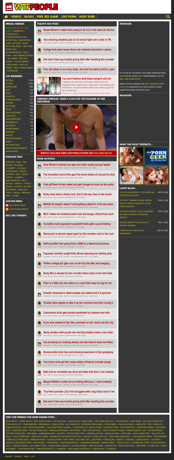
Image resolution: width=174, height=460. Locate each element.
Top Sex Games (21, 61)
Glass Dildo (74, 421)
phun (8, 109)
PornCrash (44, 424)
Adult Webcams (21, 436)
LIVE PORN (69, 16)
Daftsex (87, 436)
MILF (24, 180)
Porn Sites (141, 424)
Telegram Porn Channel (59, 427)
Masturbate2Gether (23, 55)
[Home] (6, 17)
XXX (144, 430)
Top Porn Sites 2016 (104, 421)
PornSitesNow (133, 430)
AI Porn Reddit (155, 430)
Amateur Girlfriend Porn (18, 442)
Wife (8, 195)
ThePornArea (160, 436)
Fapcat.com (11, 40)
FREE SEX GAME (47, 16)
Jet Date (17, 43)
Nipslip (9, 183)
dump (8, 141)
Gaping (9, 177)
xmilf (8, 93)
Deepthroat (12, 171)
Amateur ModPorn (58, 430)
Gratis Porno (108, 442)
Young (15, 195)
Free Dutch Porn (39, 436)
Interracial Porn (140, 442)
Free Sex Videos (20, 445)
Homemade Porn (47, 433)
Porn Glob (108, 439)
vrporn (9, 103)
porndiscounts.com (16, 37)
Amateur (10, 162)
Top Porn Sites (127, 427)
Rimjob (9, 186)
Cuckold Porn (54, 439)
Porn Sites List (100, 436)
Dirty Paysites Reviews (34, 427)
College (21, 168)
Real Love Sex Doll (92, 430)
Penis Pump (87, 421)
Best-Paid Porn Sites (120, 436)
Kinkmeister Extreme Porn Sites (65, 436)
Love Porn (96, 439)
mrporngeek (12, 151)
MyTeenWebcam (13, 52)
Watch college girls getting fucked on (76, 153)
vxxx (8, 90)
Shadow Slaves (13, 427)
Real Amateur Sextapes (79, 448)
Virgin (16, 192)
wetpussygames (13, 138)
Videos (16, 16)
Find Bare (32, 433)
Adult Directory (141, 433)
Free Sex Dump (96, 445)
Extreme (10, 174)
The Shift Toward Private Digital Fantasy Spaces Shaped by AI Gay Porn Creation (136, 203)
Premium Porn (38, 439)
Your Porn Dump (26, 448)
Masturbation (13, 180)
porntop (10, 96)
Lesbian (18, 177)
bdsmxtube (11, 86)
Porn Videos (98, 448)
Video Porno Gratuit (59, 445)
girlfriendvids (13, 119)
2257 (33, 456)
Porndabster (30, 424)
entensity (10, 125)
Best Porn (136, 421)
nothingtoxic (13, 145)
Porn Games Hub (14, 28)
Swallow (22, 189)
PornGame (12, 70)
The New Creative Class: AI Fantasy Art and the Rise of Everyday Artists (136, 214)
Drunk (23, 171)
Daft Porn (68, 439)
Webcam (26, 192)
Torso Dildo (25, 421)
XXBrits (119, 439)
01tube (9, 83)
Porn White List (13, 424)
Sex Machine (60, 421)
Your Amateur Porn (142, 436)
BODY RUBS (87, 16)
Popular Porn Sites (152, 421)
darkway (10, 132)
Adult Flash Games (23, 67)
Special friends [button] (15, 23)
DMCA (26, 456)
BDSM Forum (143, 439)
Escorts (61, 433)
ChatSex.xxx (11, 34)
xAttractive (111, 445)
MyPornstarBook (69, 442)
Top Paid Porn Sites (15, 433)
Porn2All (130, 439)
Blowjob (18, 165)
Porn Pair (126, 433)
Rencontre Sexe (126, 445)
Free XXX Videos (126, 424)
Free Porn (141, 445)
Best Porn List (155, 424)
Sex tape (27, 186)
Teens (8, 192)
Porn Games (12, 64)
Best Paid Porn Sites (130, 79)
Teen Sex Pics (123, 442)
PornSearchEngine (89, 442)
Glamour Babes (79, 445)
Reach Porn (95, 427)
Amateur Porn (20, 430)
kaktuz (9, 135)
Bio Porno (75, 430)
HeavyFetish (53, 442)
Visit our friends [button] (31, 417)
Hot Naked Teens (38, 445)
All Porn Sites (73, 424)
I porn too (153, 445)
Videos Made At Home (113, 430)
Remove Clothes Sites (18, 439)
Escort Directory (76, 433)
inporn (9, 80)
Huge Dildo (11, 421)
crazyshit (10, 115)
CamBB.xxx (18, 31)
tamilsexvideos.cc (46, 448)
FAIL (18, 174)
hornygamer (12, 128)
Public (27, 183)
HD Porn (155, 439)
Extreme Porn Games (92, 424)
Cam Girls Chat (110, 427)
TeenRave (111, 448)
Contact (9, 456)
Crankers (61, 448)
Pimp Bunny (39, 442)
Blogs (29, 16)
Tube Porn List (80, 427)
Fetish (25, 174)
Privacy (18, 456)
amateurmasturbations (18, 148)
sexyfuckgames (13, 112)
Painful (18, 183)
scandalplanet (13, 99)
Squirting (11, 189)
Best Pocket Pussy (42, 421)
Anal (18, 162)
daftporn (10, 106)
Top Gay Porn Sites (38, 430)
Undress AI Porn (94, 433)
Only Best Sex (82, 439)
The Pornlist (122, 421)
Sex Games (12, 58)
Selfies (17, 186)
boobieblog (12, 122)
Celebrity (10, 168)
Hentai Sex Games (145, 427)
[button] (168, 17)
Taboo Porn (58, 424)
